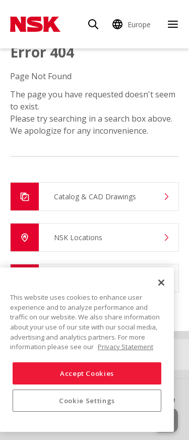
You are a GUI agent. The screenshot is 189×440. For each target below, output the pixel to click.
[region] (87, 349)
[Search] (93, 24)
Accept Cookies (87, 373)
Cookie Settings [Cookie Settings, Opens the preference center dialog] (87, 400)
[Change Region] (133, 24)
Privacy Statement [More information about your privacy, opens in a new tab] (125, 346)
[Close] (161, 282)
